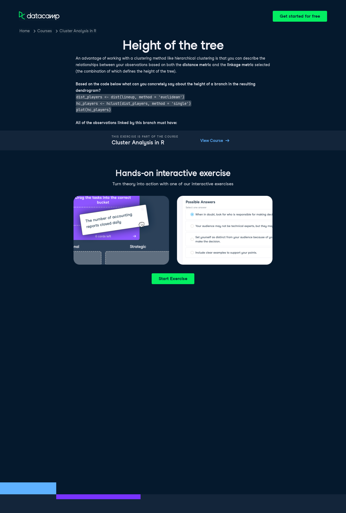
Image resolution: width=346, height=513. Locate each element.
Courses (44, 31)
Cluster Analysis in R (77, 31)
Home (24, 31)
